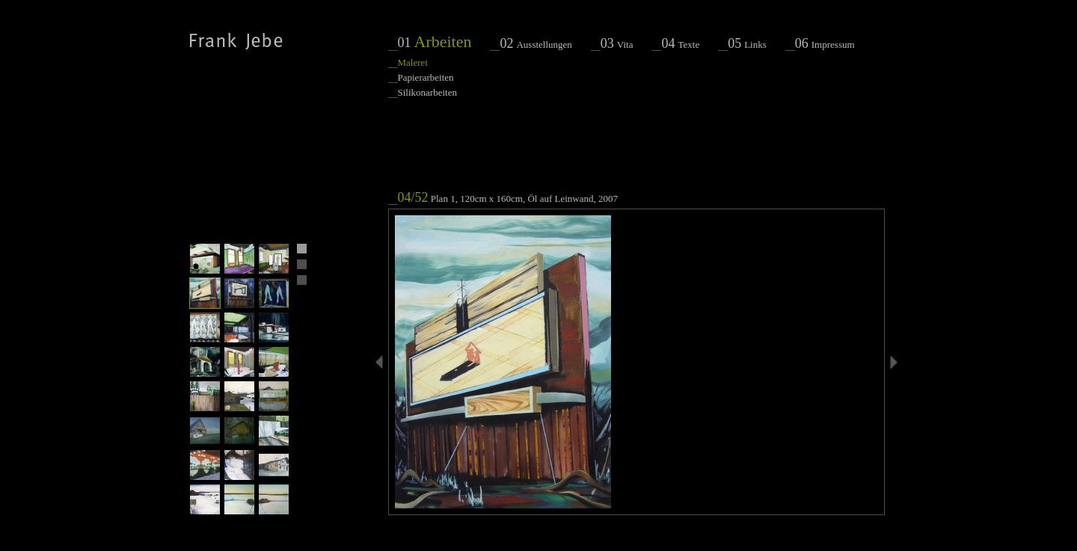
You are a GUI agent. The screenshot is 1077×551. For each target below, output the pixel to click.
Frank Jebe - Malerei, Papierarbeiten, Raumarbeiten (236, 41)
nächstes (893, 362)
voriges (380, 362)
